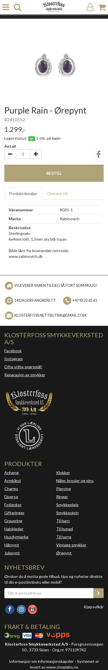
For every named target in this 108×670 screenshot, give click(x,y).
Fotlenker (13, 504)
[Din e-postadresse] (49, 593)
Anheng (11, 472)
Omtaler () (57, 193)
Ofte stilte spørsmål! (23, 366)
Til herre (63, 536)
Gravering (13, 520)
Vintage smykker (71, 544)
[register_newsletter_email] (98, 593)
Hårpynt (11, 544)
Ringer (62, 496)
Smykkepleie (67, 504)
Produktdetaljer (23, 193)
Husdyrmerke (16, 536)
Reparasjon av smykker (24, 374)
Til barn (63, 520)
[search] (18, 7)
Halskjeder (13, 528)
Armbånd (12, 480)
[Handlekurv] (102, 7)
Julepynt (12, 552)
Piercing (63, 488)
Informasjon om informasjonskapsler (41, 661)
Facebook (13, 350)
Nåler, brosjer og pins (75, 480)
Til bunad (64, 528)
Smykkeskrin (67, 512)
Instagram (13, 358)
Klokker (63, 472)
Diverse (11, 496)
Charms (11, 488)
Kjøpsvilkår (94, 606)
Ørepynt (64, 552)
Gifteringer (14, 512)
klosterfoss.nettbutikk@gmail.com (50, 315)
